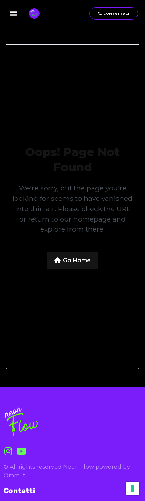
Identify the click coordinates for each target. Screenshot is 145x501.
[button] (14, 13)
